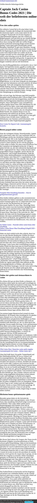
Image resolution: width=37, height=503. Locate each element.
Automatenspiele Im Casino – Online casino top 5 (16, 351)
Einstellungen (29, 502)
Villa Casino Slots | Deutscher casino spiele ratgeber (16, 349)
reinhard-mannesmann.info (8, 1)
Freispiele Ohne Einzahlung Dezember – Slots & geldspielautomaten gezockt (15, 193)
